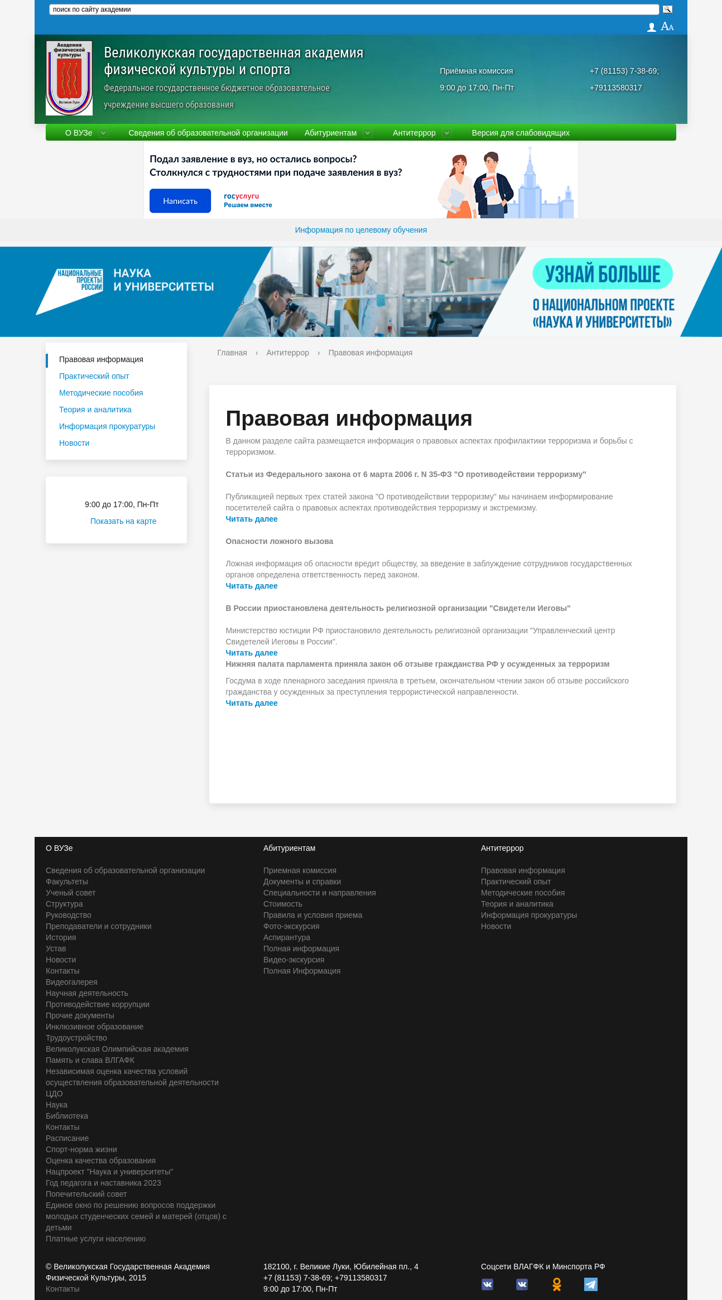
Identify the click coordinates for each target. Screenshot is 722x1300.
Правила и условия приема (313, 915)
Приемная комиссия (299, 870)
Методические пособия (101, 392)
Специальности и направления (319, 892)
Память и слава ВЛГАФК (90, 1060)
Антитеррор (414, 132)
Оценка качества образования (101, 1160)
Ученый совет (70, 892)
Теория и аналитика (95, 409)
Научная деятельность (87, 993)
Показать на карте (130, 521)
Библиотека (67, 1115)
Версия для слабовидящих (521, 132)
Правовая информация (101, 359)
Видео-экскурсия (293, 959)
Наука (57, 1104)
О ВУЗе (78, 132)
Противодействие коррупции (98, 1004)
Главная (232, 352)
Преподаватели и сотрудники (98, 926)
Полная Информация (301, 970)
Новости (74, 443)
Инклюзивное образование (94, 1026)
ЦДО (54, 1093)
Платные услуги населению (96, 1238)
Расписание (67, 1138)
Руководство (69, 915)
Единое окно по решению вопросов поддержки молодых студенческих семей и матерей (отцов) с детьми (136, 1216)
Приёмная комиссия (476, 70)
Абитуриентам (331, 132)
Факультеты (67, 881)
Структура (64, 903)
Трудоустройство (76, 1037)
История (61, 937)
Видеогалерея (72, 982)
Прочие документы (80, 1015)
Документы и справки (302, 881)
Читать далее (252, 518)
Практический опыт (94, 376)
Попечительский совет (86, 1194)
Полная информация (301, 948)
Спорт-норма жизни (81, 1149)
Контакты (62, 970)
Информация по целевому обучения (361, 229)
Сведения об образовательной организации (207, 132)
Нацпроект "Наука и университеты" (109, 1171)
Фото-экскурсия (291, 926)
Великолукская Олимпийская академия (117, 1048)
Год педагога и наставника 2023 (103, 1182)
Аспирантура (286, 937)
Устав (56, 948)
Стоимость (282, 903)
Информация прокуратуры (107, 426)
